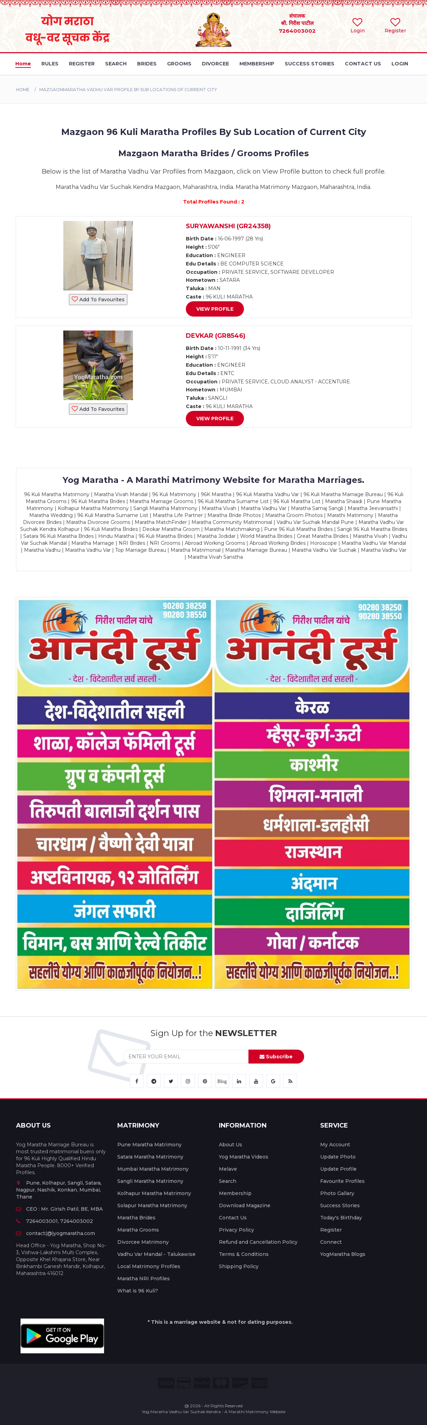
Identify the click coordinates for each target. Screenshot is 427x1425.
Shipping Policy (239, 1266)
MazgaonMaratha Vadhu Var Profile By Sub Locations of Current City (128, 89)
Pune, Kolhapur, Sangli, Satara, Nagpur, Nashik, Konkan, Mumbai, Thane (59, 1190)
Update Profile (338, 1169)
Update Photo (338, 1157)
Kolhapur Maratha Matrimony (154, 1193)
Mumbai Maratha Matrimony (153, 1169)
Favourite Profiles (342, 1181)
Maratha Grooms (138, 1230)
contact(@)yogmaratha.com (55, 1233)
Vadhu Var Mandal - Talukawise (156, 1254)
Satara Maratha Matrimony (150, 1157)
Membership (235, 1193)
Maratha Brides (136, 1218)
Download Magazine (244, 1205)
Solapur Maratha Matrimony (152, 1205)
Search (227, 1181)
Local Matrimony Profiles (148, 1266)
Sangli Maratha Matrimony (150, 1181)
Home (23, 89)
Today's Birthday (341, 1218)
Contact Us (233, 1218)
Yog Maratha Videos (243, 1157)
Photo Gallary (337, 1193)
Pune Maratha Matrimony (149, 1144)
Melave (228, 1169)
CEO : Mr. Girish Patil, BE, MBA (59, 1209)
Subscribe (276, 1056)
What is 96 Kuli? (137, 1291)
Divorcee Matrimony (143, 1242)
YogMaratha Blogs (342, 1254)
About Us (230, 1144)
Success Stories (340, 1205)
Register (331, 1230)
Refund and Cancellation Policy (258, 1242)
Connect (331, 1242)
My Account (335, 1144)
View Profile (215, 309)
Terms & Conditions (244, 1254)
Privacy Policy (236, 1230)
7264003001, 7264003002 (54, 1221)
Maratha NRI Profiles (143, 1278)
